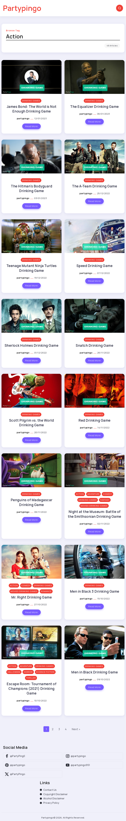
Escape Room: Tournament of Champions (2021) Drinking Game (31, 689)
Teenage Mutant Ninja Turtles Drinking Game (31, 268)
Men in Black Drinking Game (94, 672)
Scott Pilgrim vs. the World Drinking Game (31, 422)
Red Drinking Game (94, 420)
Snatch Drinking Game (94, 345)
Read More (31, 126)
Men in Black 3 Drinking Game (94, 591)
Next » (76, 729)
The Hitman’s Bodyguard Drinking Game (31, 188)
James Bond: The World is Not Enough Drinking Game (32, 109)
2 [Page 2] (53, 729)
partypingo (23, 118)
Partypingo (22, 8)
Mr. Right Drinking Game (31, 597)
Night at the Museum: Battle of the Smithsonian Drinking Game (94, 514)
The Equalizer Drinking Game (94, 106)
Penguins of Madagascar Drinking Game (31, 502)
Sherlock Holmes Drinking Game (31, 345)
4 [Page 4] (66, 729)
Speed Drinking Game (95, 265)
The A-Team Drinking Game (94, 186)
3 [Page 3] (59, 729)
